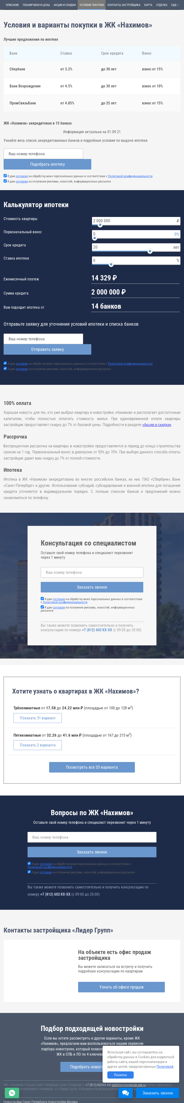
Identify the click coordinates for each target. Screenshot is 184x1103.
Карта (148, 5)
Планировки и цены (36, 5)
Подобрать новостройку (92, 1045)
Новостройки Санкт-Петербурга (25, 1081)
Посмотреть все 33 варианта (92, 746)
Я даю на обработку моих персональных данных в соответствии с (80, 165)
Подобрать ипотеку (138, 153)
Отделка (161, 5)
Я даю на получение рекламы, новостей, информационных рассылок (59, 171)
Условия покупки (92, 5)
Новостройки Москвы (63, 1081)
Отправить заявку (138, 328)
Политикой (165, 1066)
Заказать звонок (92, 566)
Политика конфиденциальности (25, 1092)
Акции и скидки (65, 5)
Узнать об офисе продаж (121, 966)
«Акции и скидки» (156, 403)
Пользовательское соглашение (25, 1089)
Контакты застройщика (124, 5)
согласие (22, 165)
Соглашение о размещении (65, 1089)
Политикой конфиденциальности (130, 165)
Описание (12, 5)
